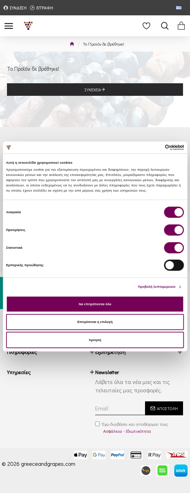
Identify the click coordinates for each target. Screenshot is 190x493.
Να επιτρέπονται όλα (95, 304)
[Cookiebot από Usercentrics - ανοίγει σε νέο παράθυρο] (153, 147)
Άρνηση (95, 340)
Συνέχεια (93, 89)
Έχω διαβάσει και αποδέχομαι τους (131, 427)
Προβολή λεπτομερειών (157, 286)
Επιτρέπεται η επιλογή (95, 322)
